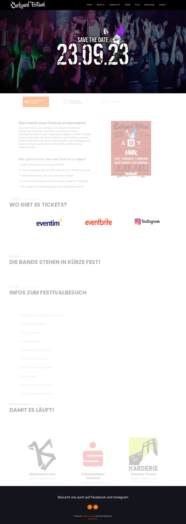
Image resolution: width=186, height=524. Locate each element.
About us (100, 4)
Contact (162, 4)
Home (89, 4)
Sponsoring (149, 4)
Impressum (93, 518)
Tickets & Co (114, 4)
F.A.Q (137, 4)
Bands (127, 4)
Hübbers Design (88, 516)
